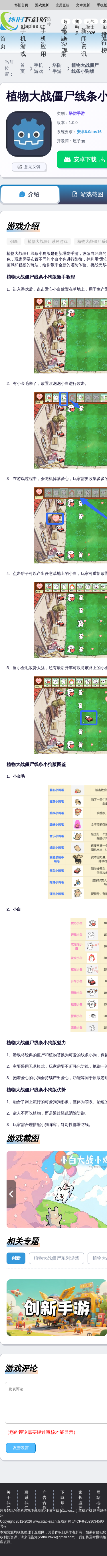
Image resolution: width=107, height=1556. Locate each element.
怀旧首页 (21, 5)
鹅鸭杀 (77, 21)
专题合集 (63, 42)
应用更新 (62, 5)
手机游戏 (23, 42)
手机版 (102, 5)
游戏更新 (42, 5)
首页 (3, 42)
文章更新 (83, 5)
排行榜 (104, 42)
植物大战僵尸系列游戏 (48, 241)
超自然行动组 (66, 21)
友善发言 (21, 1447)
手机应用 (43, 42)
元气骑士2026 (90, 21)
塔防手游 (57, 68)
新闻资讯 (83, 42)
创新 (14, 241)
